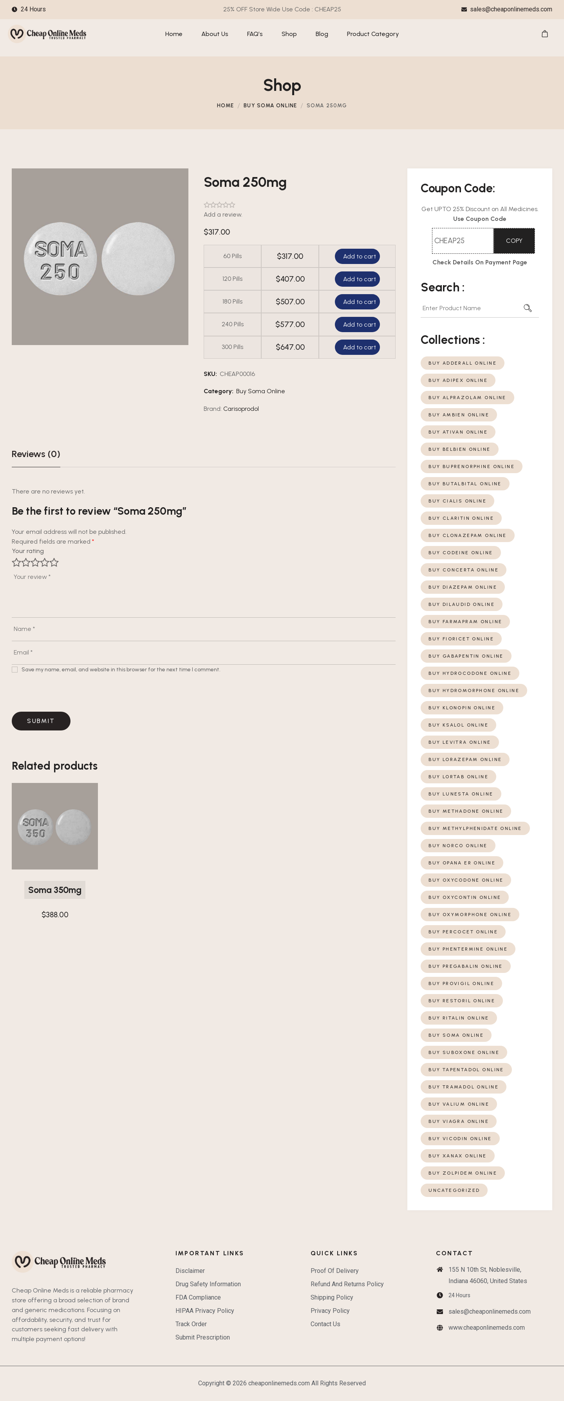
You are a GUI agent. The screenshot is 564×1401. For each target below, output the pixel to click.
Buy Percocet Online (463, 932)
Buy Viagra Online (458, 1121)
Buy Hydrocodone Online (470, 673)
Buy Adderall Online (462, 363)
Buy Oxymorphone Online (470, 914)
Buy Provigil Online (461, 983)
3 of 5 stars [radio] (35, 562)
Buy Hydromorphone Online (473, 690)
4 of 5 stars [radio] (44, 562)
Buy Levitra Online (459, 742)
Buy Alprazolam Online (467, 397)
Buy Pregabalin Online (465, 966)
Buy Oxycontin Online (464, 897)
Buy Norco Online (458, 845)
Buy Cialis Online (457, 501)
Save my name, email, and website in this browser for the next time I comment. (121, 669)
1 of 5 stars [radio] (16, 562)
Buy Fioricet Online (461, 639)
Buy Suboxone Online (463, 1052)
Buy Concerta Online (463, 570)
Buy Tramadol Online (463, 1087)
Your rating (28, 551)
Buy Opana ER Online (461, 863)
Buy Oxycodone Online (465, 880)
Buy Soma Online (270, 105)
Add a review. (223, 214)
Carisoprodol (241, 408)
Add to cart (359, 256)
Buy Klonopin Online (461, 707)
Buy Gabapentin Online (466, 656)
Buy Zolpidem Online (462, 1173)
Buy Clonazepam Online (467, 535)
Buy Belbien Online (459, 449)
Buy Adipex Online (458, 380)
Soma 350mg (54, 889)
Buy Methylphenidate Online (475, 828)
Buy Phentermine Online (468, 949)
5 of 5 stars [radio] (54, 562)
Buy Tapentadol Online (466, 1069)
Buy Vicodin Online (460, 1138)
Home (225, 105)
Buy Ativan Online (458, 432)
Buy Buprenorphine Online (471, 466)
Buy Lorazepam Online (465, 759)
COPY (514, 240)
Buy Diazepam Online (462, 587)
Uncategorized (454, 1190)
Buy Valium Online (458, 1104)
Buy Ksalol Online (458, 725)
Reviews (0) (36, 453)
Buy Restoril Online (461, 1000)
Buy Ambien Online (458, 415)
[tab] (36, 454)
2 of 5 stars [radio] (26, 562)
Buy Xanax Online (457, 1156)
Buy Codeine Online (460, 552)
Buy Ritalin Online (458, 1018)
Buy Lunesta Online (460, 794)
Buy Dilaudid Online (461, 604)
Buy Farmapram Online (465, 621)
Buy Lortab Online (458, 776)
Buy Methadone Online (465, 811)
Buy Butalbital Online (465, 483)
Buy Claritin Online (461, 518)
